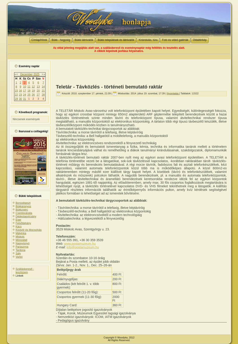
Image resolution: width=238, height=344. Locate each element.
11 (28, 86)
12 (33, 86)
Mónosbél (21, 240)
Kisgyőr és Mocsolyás (29, 230)
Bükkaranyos (23, 206)
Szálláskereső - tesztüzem (25, 270)
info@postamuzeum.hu (83, 247)
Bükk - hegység (61, 40)
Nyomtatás (173, 93)
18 (28, 90)
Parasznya (22, 246)
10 (24, 86)
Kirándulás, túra (148, 40)
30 (20, 98)
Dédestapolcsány (26, 216)
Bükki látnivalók (84, 40)
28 (43, 94)
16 (20, 90)
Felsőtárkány (23, 223)
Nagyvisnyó (23, 243)
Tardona (20, 250)
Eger (18, 219)
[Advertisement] (141, 69)
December (26, 74)
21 (43, 90)
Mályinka (21, 233)
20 (38, 90)
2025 (36, 74)
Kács (19, 226)
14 (43, 86)
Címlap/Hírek (39, 40)
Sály (18, 253)
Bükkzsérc (22, 209)
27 (38, 94)
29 (16, 98)
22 (16, 94)
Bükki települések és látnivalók (116, 40)
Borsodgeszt (23, 203)
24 (24, 94)
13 (38, 86)
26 (33, 94)
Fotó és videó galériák (175, 40)
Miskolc (20, 236)
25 (28, 94)
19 (33, 90)
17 (24, 90)
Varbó (19, 256)
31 (24, 98)
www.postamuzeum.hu (80, 243)
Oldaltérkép (200, 40)
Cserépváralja (24, 213)
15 (16, 90)
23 (20, 94)
